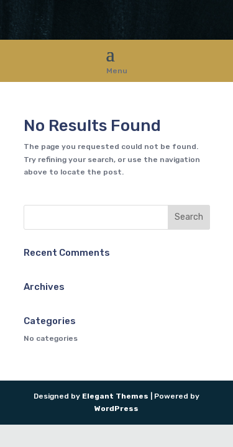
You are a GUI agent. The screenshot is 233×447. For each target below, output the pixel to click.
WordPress (116, 408)
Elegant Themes (115, 396)
